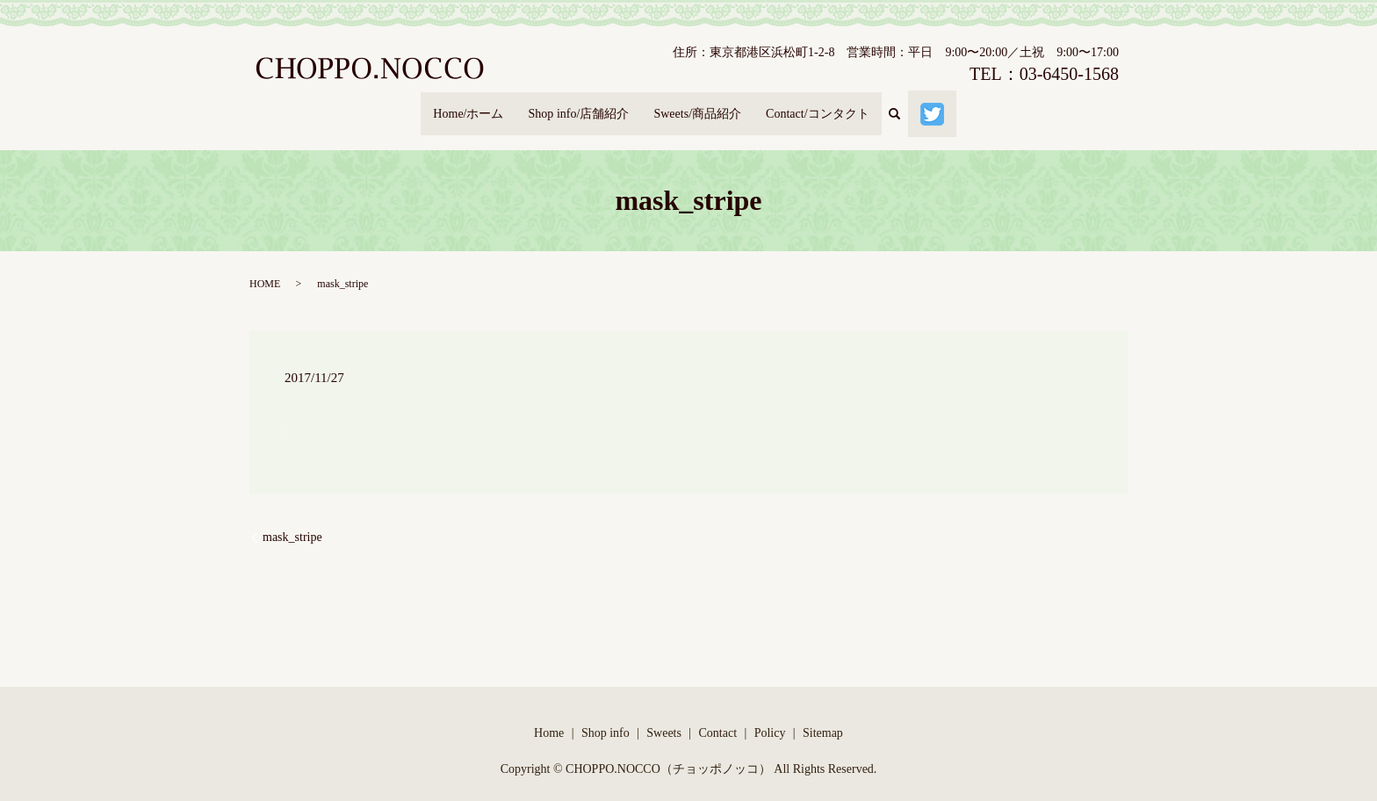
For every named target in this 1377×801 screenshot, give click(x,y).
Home (549, 716)
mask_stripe (292, 521)
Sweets (663, 716)
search (920, 106)
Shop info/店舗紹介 (571, 105)
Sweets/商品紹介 (699, 105)
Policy (770, 716)
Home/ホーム (451, 105)
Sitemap (823, 716)
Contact (718, 716)
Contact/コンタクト (831, 105)
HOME (264, 268)
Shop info (605, 716)
